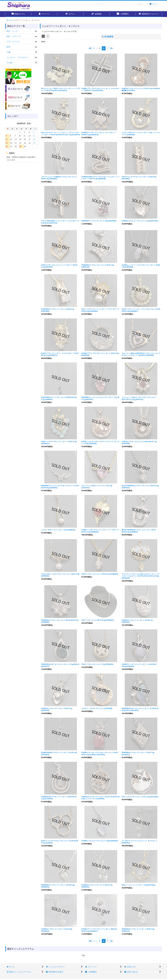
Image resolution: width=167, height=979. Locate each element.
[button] (149, 14)
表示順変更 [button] (107, 37)
